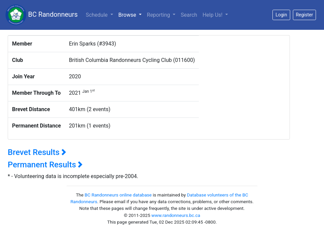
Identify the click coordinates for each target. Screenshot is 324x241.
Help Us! (213, 15)
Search (189, 15)
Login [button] (281, 14)
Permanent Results (45, 164)
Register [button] (304, 14)
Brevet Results (37, 152)
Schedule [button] (97, 15)
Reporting (159, 15)
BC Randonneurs (41, 14)
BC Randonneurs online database (118, 194)
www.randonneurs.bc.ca (175, 215)
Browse (131, 14)
